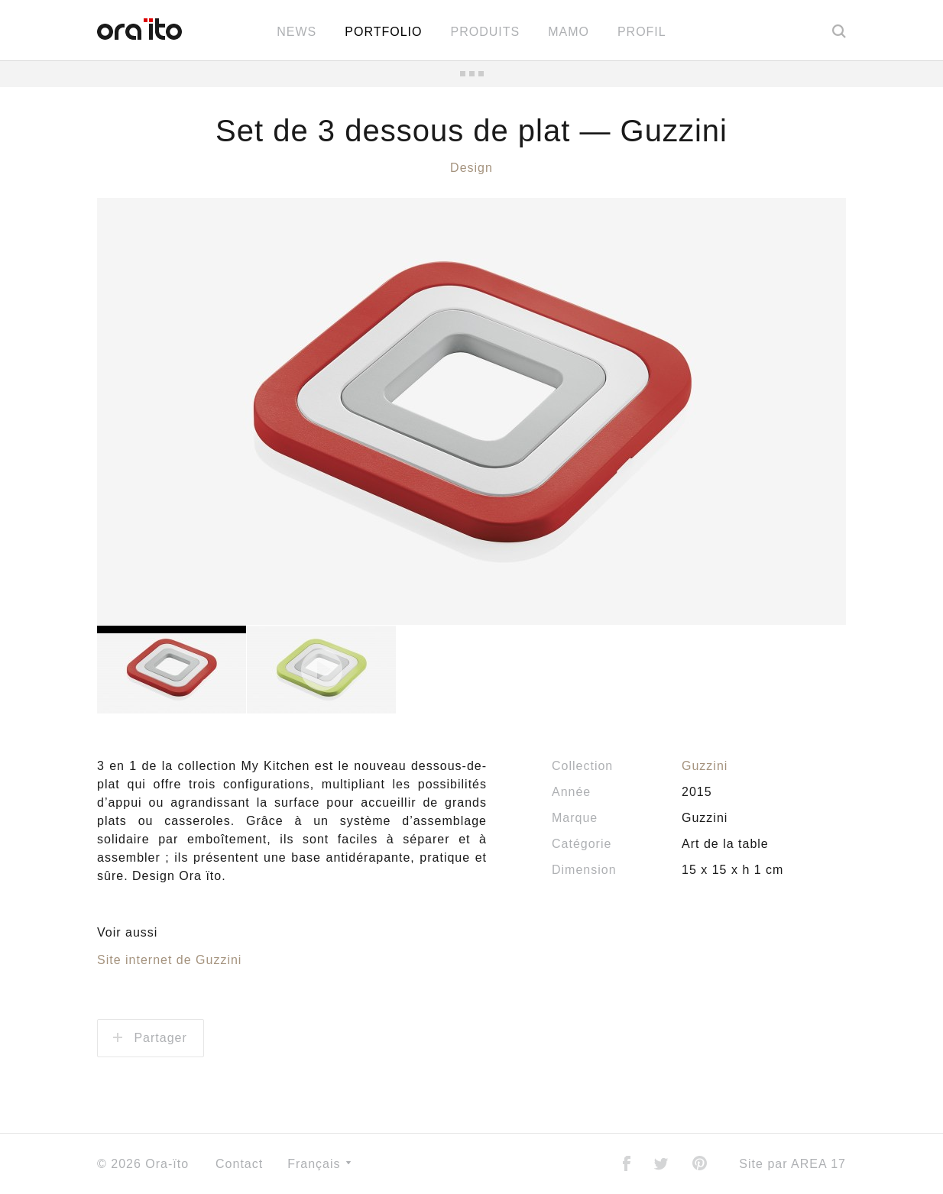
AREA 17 (818, 1163)
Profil (641, 31)
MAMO (568, 31)
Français (319, 1163)
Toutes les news (471, 73)
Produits (485, 31)
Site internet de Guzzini (169, 959)
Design (471, 167)
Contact (239, 1163)
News (296, 31)
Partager (150, 1037)
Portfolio (383, 31)
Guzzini (705, 765)
